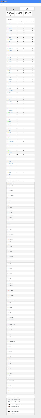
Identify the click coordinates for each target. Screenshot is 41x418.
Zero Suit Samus (11, 392)
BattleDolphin (11, 163)
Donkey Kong (10, 214)
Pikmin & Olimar (11, 317)
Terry (9, 370)
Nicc (10, 46)
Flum (10, 41)
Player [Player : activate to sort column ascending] (10, 21)
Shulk (9, 356)
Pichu (9, 312)
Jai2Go (10, 88)
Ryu (9, 346)
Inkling (9, 241)
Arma (10, 150)
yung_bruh (10, 28)
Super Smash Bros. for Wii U (14, 401)
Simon (9, 358)
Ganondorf (10, 227)
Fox (9, 224)
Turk (9, 68)
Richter (10, 331)
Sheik (9, 353)
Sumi (10, 161)
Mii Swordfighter (11, 295)
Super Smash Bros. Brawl (13, 406)
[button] (40, 1)
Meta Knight (10, 285)
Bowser (10, 188)
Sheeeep (10, 32)
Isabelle (10, 244)
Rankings (27, 9)
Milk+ (10, 123)
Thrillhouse (11, 39)
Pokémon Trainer (11, 324)
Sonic (9, 363)
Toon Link (10, 373)
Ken (9, 253)
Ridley (9, 334)
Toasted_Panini (11, 141)
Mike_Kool (10, 152)
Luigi (9, 275)
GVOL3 (10, 59)
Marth (9, 280)
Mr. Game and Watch (12, 300)
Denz (10, 66)
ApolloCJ (10, 165)
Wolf (9, 383)
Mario (9, 278)
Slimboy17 (10, 72)
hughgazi (10, 79)
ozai (10, 83)
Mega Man (10, 283)
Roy (9, 344)
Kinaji (10, 174)
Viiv (9, 119)
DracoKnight (11, 90)
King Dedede (10, 256)
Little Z (10, 37)
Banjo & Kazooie (11, 183)
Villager (10, 375)
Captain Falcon (11, 195)
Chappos (10, 61)
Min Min (10, 297)
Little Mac (10, 266)
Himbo (10, 128)
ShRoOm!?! (11, 48)
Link (9, 263)
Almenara (10, 52)
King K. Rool (10, 258)
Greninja (10, 229)
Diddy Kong (10, 212)
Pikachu (10, 314)
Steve (9, 368)
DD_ (9, 154)
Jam (10, 172)
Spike (10, 139)
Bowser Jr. (10, 190)
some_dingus (11, 103)
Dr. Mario (10, 217)
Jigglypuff (10, 246)
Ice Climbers (10, 234)
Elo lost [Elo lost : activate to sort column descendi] (24, 21)
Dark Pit (10, 207)
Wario (9, 378)
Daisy (9, 205)
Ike (9, 236)
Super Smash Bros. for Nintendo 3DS (15, 404)
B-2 (9, 148)
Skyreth (10, 99)
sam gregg (11, 110)
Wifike (10, 170)
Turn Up (10, 101)
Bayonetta (10, 185)
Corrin (9, 202)
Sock (10, 132)
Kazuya (10, 251)
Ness (9, 302)
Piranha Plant (11, 319)
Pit (9, 322)
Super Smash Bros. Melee (13, 411)
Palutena (10, 307)
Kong (10, 77)
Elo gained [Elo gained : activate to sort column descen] (18, 21)
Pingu (10, 121)
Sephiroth (10, 351)
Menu (1, 4)
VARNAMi (10, 108)
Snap (10, 57)
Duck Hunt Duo (11, 219)
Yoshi (9, 385)
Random (10, 329)
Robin (9, 339)
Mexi (10, 130)
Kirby (9, 261)
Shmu (10, 159)
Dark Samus (10, 210)
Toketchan (10, 63)
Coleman (10, 26)
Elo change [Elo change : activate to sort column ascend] (31, 21)
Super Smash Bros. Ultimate (14, 399)
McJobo (10, 30)
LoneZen (10, 97)
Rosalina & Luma (11, 341)
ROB (9, 336)
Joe (9, 70)
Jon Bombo (11, 112)
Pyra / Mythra (11, 327)
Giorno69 (10, 35)
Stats (13, 9)
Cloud (9, 200)
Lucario (10, 268)
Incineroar (10, 239)
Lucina (10, 273)
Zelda (9, 390)
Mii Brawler (10, 290)
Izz (9, 143)
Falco (9, 222)
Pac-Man (10, 305)
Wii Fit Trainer (11, 380)
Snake (9, 361)
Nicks (10, 81)
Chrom (10, 197)
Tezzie (10, 134)
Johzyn (10, 92)
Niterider (10, 50)
